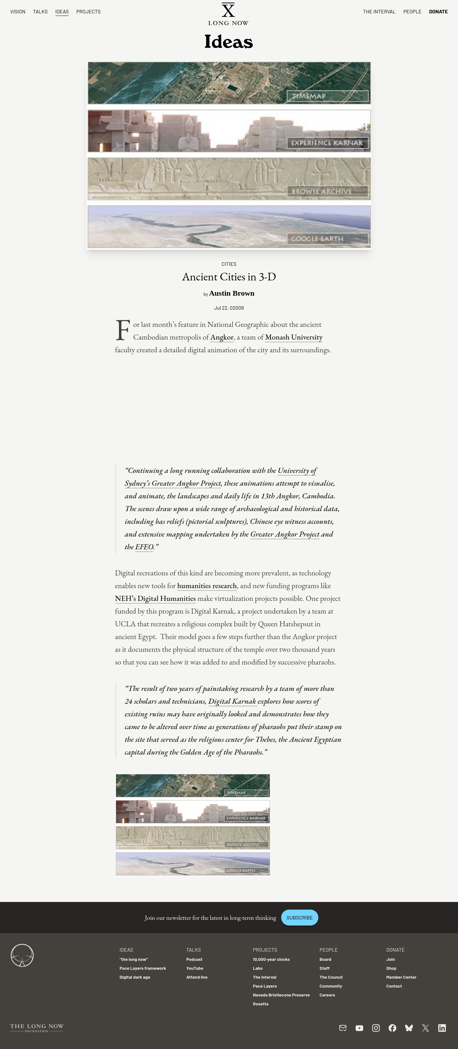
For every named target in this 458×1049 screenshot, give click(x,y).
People (412, 11)
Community (331, 986)
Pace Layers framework (143, 968)
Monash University (294, 337)
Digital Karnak (233, 701)
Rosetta (260, 1003)
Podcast (194, 959)
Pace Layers (265, 986)
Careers (327, 994)
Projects (88, 11)
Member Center (401, 977)
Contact (394, 986)
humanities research (207, 585)
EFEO (144, 547)
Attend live (197, 977)
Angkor (221, 337)
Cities (229, 264)
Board (325, 959)
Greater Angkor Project (285, 534)
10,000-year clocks (271, 959)
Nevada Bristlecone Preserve (281, 994)
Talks (40, 11)
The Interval (379, 11)
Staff (325, 968)
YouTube (195, 968)
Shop (391, 968)
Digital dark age (135, 977)
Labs (257, 968)
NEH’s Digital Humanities (155, 598)
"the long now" (134, 959)
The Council (331, 977)
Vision (17, 11)
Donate (438, 11)
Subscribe (300, 917)
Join (390, 959)
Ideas (62, 11)
